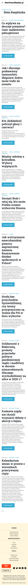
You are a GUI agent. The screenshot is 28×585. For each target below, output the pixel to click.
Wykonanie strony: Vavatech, (7, 582)
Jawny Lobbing (14, 535)
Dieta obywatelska (14, 558)
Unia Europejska (19, 20)
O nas (14, 542)
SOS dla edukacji (14, 534)
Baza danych (14, 548)
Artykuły (11, 293)
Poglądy (14, 546)
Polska (17, 293)
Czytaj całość (8, 55)
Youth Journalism (14, 560)
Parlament (17, 65)
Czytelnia (14, 544)
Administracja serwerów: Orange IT (19, 582)
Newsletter (6, 570)
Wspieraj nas (14, 555)
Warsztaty (14, 557)
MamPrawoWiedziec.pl (14, 2)
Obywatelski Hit (14, 532)
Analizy (11, 20)
